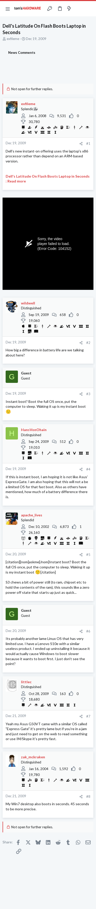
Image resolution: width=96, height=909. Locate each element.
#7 (88, 716)
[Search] (89, 8)
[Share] (81, 143)
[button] (8, 8)
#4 (88, 469)
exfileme (13, 39)
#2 (88, 343)
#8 (88, 796)
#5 (88, 555)
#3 (88, 394)
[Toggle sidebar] (79, 8)
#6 (88, 631)
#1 (88, 143)
